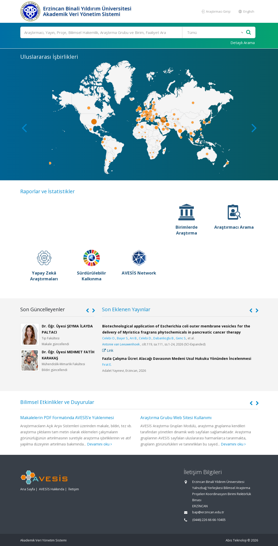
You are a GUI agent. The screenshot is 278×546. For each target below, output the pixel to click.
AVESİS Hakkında (51, 489)
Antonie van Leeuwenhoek (121, 344)
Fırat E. (107, 364)
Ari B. (133, 338)
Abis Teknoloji (236, 540)
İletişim (73, 489)
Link (107, 350)
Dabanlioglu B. (163, 338)
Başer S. (122, 338)
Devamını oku (99, 444)
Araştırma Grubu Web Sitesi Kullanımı (175, 417)
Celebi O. (108, 338)
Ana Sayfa (27, 489)
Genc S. (181, 338)
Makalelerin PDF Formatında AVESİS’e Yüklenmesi (67, 417)
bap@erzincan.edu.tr (208, 512)
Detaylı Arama (242, 42)
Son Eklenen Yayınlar (126, 309)
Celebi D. (145, 338)
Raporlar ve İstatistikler (47, 191)
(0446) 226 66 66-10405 (209, 520)
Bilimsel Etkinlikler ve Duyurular (57, 402)
